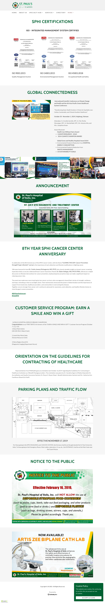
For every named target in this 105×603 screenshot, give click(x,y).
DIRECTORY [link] (60, 12)
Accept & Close (88, 598)
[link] (22, 5)
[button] (36, 12)
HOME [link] (14, 12)
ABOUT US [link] (23, 12)
